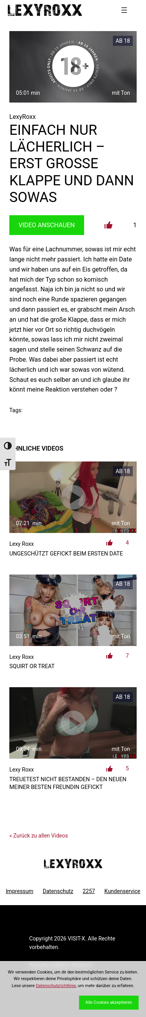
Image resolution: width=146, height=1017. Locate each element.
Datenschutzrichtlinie (56, 985)
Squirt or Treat (32, 666)
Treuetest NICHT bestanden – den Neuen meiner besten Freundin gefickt (68, 783)
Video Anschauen (46, 225)
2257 (89, 891)
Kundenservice (122, 891)
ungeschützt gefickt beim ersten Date (66, 553)
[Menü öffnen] (124, 10)
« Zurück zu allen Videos (38, 835)
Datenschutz (58, 891)
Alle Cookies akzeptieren (108, 1002)
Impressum (19, 891)
